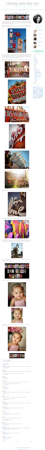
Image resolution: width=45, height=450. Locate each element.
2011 (34, 58)
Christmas (34, 89)
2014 (34, 55)
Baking (34, 87)
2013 (34, 56)
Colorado (37, 89)
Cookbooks (41, 89)
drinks (42, 97)
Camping (42, 88)
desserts (40, 97)
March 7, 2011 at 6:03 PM (6, 404)
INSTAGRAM (38, 51)
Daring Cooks (37, 93)
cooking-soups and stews (35, 97)
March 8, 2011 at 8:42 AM (6, 420)
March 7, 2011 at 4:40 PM (6, 374)
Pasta (37, 95)
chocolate (41, 96)
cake (37, 96)
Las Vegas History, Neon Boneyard (38, 75)
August (35, 63)
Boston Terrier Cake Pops (37, 78)
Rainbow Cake (39, 45)
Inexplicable (35, 77)
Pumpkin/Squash (41, 95)
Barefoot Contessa (38, 87)
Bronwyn (4, 370)
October (35, 61)
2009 (34, 83)
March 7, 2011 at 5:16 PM (6, 399)
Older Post (30, 441)
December (35, 59)
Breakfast (34, 88)
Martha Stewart (34, 95)
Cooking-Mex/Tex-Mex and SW (38, 91)
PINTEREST (38, 50)
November (35, 60)
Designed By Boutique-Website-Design (22, 449)
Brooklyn (38, 88)
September (35, 62)
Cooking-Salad (35, 92)
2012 (34, 57)
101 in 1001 (23, 9)
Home (20, 9)
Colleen (4, 391)
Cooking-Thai (38, 92)
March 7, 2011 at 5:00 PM (6, 384)
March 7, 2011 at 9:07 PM (6, 414)
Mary (3, 436)
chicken (39, 96)
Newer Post (3, 441)
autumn (35, 96)
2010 (34, 82)
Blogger (29, 447)
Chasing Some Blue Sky (22, 3)
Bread (42, 87)
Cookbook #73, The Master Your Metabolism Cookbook (37, 72)
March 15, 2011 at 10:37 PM (6, 438)
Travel (34, 96)
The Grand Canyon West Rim (39, 42)
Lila (3, 365)
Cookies (34, 90)
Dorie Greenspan (41, 93)
